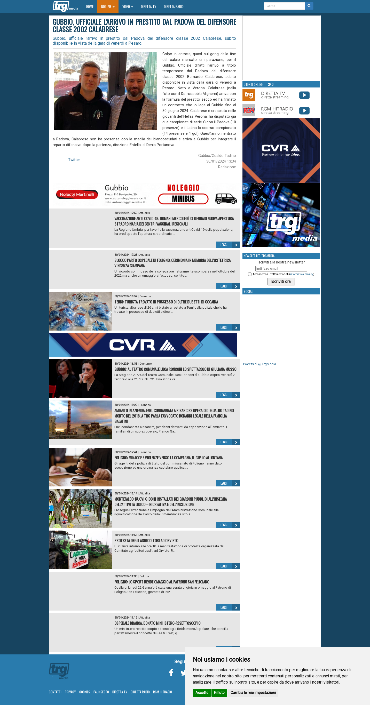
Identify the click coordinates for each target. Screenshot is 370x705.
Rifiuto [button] (219, 693)
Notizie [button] (108, 6)
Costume (145, 363)
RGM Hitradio (162, 691)
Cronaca (145, 296)
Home (91, 6)
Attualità (144, 213)
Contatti (55, 691)
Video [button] (127, 6)
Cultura (144, 576)
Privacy (70, 691)
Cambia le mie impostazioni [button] (253, 693)
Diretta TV (148, 6)
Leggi (230, 245)
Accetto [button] (201, 693)
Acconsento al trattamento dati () (283, 274)
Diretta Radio (174, 6)
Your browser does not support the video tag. (281, 48)
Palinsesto (101, 691)
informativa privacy (301, 274)
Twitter (74, 159)
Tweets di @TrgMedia (259, 364)
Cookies (84, 691)
